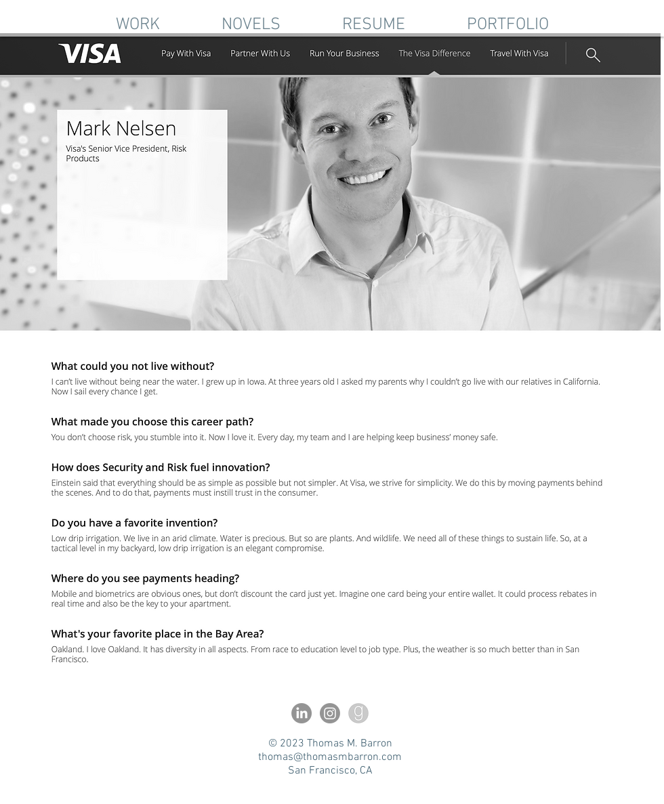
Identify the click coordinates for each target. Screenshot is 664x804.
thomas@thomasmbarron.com (330, 757)
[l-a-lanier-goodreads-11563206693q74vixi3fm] (358, 713)
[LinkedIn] (301, 713)
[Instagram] (330, 713)
